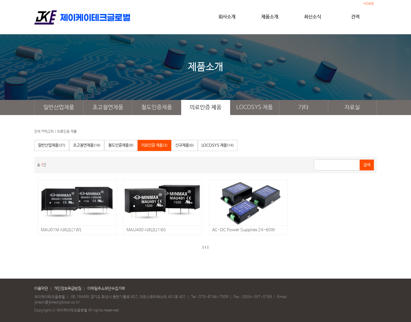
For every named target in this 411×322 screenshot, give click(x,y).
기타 (303, 107)
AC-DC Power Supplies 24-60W (243, 230)
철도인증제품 (156, 107)
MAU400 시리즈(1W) (146, 230)
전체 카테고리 (44, 132)
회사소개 (227, 19)
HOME (369, 4)
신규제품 (184, 145)
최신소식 (312, 19)
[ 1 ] (205, 247)
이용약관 (41, 288)
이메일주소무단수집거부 (106, 288)
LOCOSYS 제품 (254, 107)
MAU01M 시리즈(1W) (61, 230)
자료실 (352, 107)
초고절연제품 (107, 107)
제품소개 (270, 19)
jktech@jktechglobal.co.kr (57, 302)
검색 (366, 165)
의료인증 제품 (205, 107)
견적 (355, 19)
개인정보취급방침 (67, 288)
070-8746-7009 (213, 297)
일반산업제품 (58, 107)
